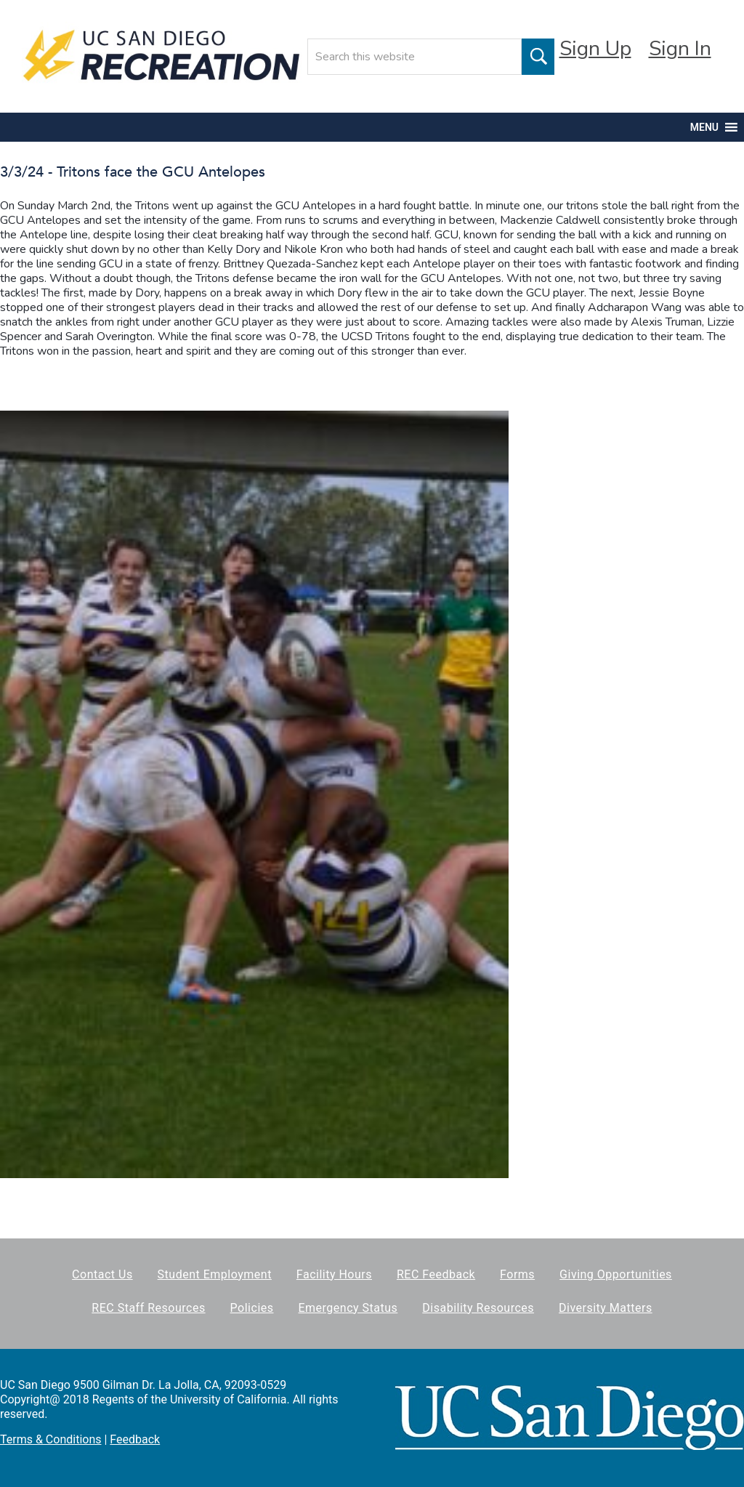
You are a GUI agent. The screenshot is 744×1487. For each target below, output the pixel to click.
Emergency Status (347, 1308)
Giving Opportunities (615, 1274)
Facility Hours (334, 1274)
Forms (517, 1274)
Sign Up (595, 49)
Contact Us (102, 1274)
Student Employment (215, 1274)
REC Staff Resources (148, 1308)
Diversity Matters (605, 1308)
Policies (252, 1308)
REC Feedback (436, 1274)
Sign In (680, 49)
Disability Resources (478, 1308)
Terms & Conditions (51, 1439)
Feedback (135, 1439)
